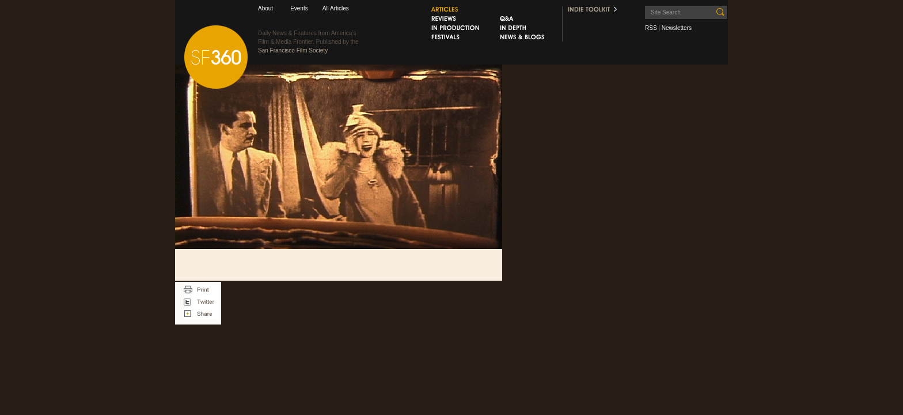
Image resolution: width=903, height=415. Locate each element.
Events (299, 8)
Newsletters (677, 28)
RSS (651, 28)
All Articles (335, 8)
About (265, 8)
